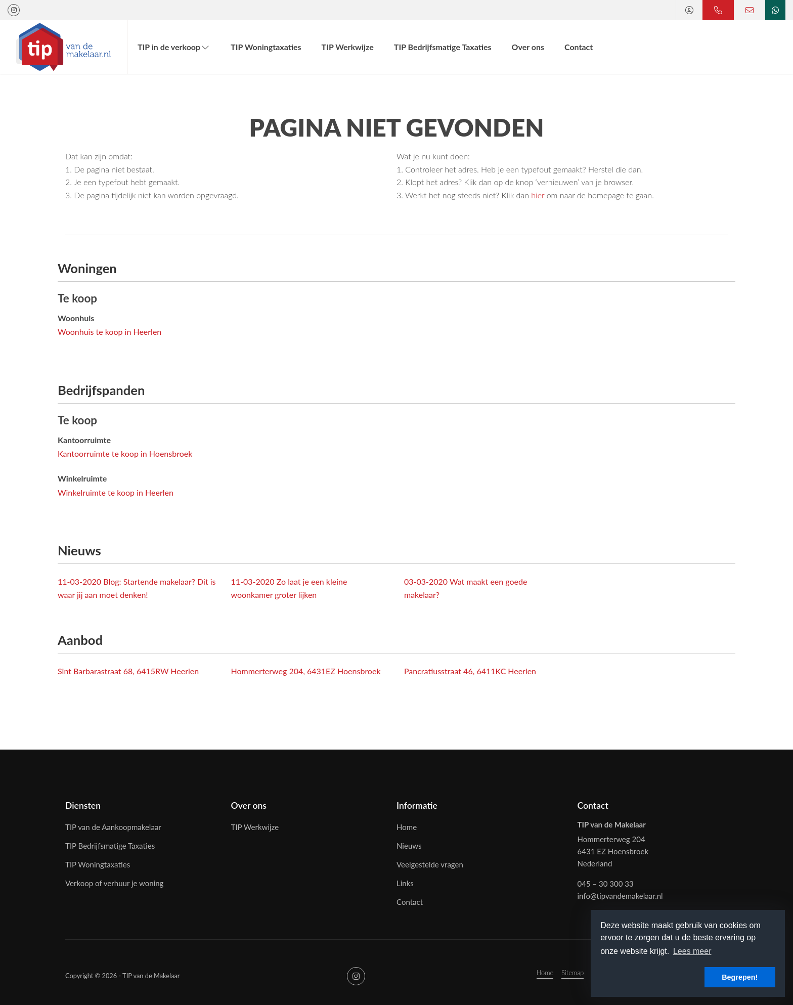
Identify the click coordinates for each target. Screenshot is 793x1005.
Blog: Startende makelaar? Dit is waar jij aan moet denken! (137, 588)
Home (545, 973)
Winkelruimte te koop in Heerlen (115, 492)
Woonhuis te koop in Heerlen (109, 331)
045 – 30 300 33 (606, 883)
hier (537, 195)
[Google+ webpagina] (14, 10)
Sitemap (572, 973)
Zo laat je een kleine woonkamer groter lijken (289, 588)
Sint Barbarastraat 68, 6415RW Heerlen (128, 671)
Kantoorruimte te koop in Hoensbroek (125, 453)
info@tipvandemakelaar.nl (620, 895)
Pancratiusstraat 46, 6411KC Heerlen (470, 671)
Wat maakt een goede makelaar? (465, 588)
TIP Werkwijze (348, 47)
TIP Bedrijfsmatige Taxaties (443, 47)
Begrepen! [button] (740, 977)
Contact (578, 47)
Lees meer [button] (692, 951)
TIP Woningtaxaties (266, 47)
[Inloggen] (689, 10)
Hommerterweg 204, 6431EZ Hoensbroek (306, 671)
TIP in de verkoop (174, 47)
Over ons (528, 47)
